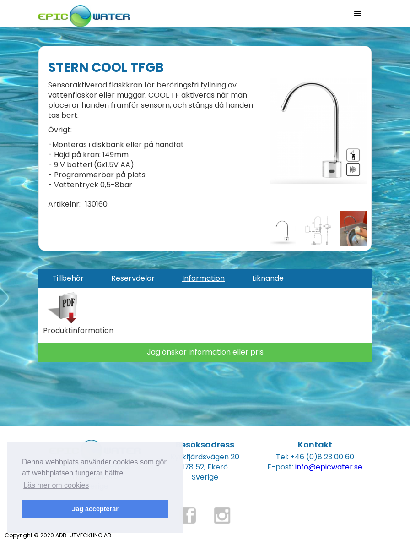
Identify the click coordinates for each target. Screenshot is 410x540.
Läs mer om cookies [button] (56, 485)
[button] (358, 13)
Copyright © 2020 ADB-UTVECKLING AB (58, 535)
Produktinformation (78, 331)
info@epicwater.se (328, 467)
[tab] (67, 278)
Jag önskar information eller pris (205, 352)
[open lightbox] (318, 131)
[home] (84, 13)
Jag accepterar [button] (95, 509)
